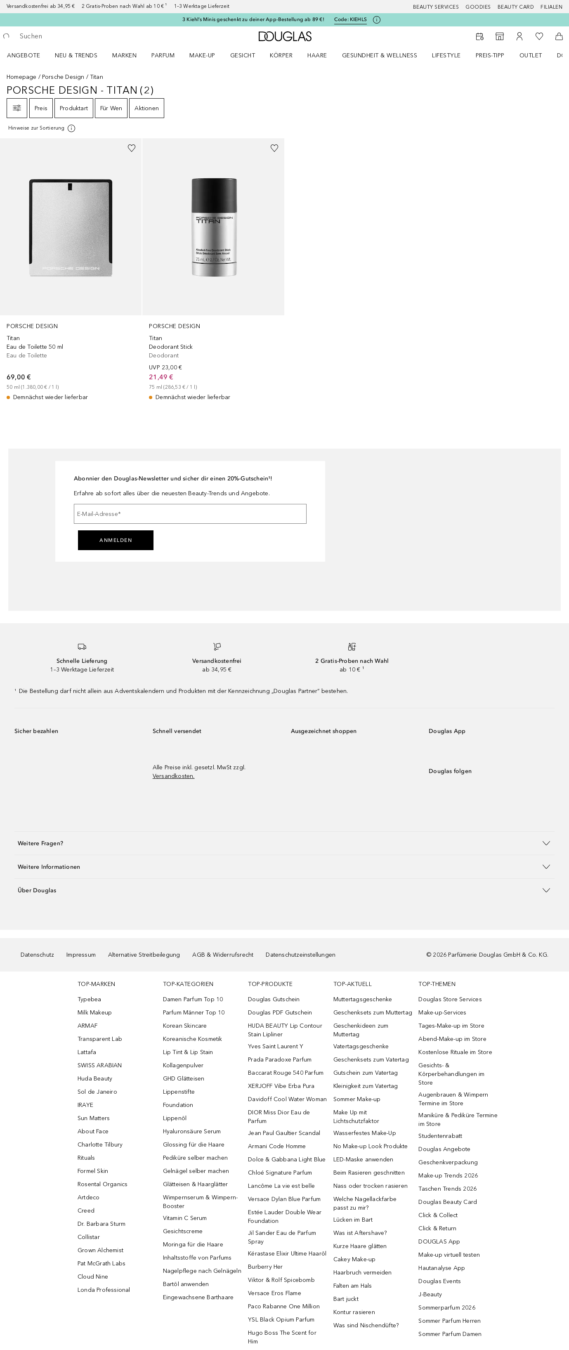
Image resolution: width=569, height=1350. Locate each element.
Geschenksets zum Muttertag (372, 1012)
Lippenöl (175, 1118)
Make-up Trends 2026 (448, 1175)
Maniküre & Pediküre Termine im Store (457, 1120)
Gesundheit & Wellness (380, 55)
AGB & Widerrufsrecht (222, 954)
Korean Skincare (185, 1025)
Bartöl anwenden (186, 1284)
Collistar (89, 1237)
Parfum (163, 55)
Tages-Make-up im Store (451, 1025)
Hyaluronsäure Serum (192, 1131)
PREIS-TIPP (490, 55)
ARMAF (87, 1025)
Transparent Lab (100, 1039)
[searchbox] (80, 36)
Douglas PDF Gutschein (280, 1012)
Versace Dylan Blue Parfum (284, 1199)
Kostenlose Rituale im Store (455, 1052)
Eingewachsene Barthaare (198, 1297)
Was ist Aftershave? (360, 1233)
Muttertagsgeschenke (362, 999)
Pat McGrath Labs (101, 1263)
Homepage (22, 76)
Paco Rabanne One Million (284, 1306)
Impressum (81, 954)
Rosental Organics (102, 1184)
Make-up (202, 55)
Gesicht (242, 55)
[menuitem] (29, 55)
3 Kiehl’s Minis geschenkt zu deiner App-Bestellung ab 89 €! (253, 19)
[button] (284, 843)
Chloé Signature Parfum (280, 1172)
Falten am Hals (352, 1285)
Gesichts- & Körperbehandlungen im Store (451, 1074)
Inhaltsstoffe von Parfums (197, 1257)
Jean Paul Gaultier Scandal (284, 1133)
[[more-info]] (42, 128)
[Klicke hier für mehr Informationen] (377, 20)
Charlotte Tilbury (100, 1144)
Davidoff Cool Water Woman (287, 1099)
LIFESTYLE (446, 55)
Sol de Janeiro (97, 1091)
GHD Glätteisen (184, 1078)
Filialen (551, 7)
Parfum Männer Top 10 (194, 1012)
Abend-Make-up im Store (452, 1039)
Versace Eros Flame (274, 1293)
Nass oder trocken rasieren (370, 1185)
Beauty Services (436, 7)
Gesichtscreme (183, 1231)
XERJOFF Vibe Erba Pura (281, 1086)
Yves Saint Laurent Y (275, 1046)
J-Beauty (430, 1294)
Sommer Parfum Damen (450, 1334)
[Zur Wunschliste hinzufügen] (132, 148)
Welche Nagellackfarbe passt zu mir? (365, 1203)
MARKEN (124, 55)
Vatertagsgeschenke (361, 1046)
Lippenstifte (179, 1091)
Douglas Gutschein (274, 999)
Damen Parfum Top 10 (193, 999)
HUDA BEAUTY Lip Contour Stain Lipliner (285, 1030)
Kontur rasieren (354, 1312)
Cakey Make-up (354, 1259)
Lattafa (87, 1052)
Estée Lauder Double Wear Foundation (284, 1217)
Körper (281, 55)
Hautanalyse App (441, 1268)
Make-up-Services (442, 1012)
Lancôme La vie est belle (281, 1185)
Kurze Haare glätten (360, 1246)
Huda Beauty (95, 1078)
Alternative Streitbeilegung (144, 954)
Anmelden (115, 540)
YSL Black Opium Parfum (281, 1319)
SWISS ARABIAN (100, 1065)
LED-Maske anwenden (363, 1159)
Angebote (23, 55)
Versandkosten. (174, 776)
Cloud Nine (93, 1276)
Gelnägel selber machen (196, 1171)
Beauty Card (516, 7)
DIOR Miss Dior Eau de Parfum (279, 1117)
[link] (71, 270)
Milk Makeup (95, 1012)
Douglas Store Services (450, 999)
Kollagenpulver (183, 1065)
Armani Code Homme (277, 1146)
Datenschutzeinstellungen (300, 954)
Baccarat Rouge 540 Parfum (285, 1072)
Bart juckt (346, 1299)
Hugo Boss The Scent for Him (282, 1337)
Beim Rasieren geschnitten (369, 1172)
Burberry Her (265, 1266)
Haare (317, 55)
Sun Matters (94, 1118)
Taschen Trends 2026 (447, 1188)
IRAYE (85, 1105)
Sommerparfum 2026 (446, 1307)
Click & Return (437, 1228)
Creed (86, 1210)
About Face (93, 1131)
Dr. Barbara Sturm (101, 1223)
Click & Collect (438, 1215)
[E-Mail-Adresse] (190, 514)
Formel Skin (93, 1171)
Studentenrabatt (440, 1136)
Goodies (478, 7)
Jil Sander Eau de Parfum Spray (282, 1237)
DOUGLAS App (439, 1241)
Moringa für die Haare (193, 1244)
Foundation (178, 1105)
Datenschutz (37, 954)
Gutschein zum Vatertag (365, 1072)
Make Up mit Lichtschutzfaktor (356, 1117)
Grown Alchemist (100, 1250)
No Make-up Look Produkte (370, 1146)
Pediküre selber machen (195, 1157)
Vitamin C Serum (185, 1218)
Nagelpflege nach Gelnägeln (202, 1270)
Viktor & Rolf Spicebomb (281, 1280)
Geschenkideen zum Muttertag (360, 1030)
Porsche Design (63, 76)
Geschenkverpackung (448, 1162)
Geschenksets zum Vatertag (371, 1059)
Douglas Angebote (444, 1149)
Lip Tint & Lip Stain (188, 1052)
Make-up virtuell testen (449, 1254)
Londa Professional (104, 1289)
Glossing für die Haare (193, 1144)
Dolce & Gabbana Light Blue (287, 1159)
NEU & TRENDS (76, 55)
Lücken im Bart (353, 1219)
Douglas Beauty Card (447, 1202)
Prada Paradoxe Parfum (280, 1059)
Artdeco (88, 1197)
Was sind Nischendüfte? (366, 1325)
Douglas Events (439, 1281)
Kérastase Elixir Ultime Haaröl (287, 1253)
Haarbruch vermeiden (362, 1272)
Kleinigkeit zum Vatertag (365, 1086)
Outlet (530, 55)
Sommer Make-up (357, 1099)
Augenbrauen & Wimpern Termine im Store (453, 1099)
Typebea (89, 999)
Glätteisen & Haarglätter (195, 1184)
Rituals (86, 1157)
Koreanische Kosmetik (192, 1039)
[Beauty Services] (480, 36)
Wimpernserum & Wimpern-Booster (200, 1202)
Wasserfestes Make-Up (364, 1133)
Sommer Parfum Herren (449, 1320)
